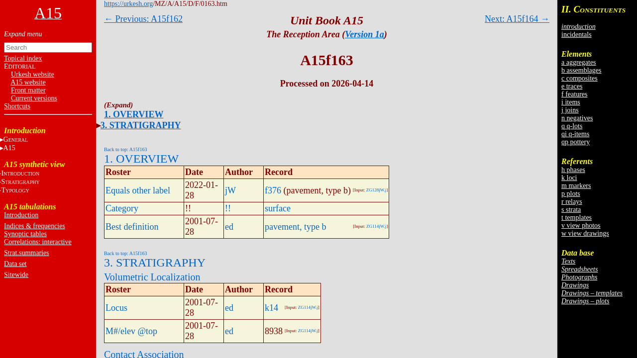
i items (570, 102)
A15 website (27, 82)
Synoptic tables (25, 234)
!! (228, 208)
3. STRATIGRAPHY (141, 125)
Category (122, 208)
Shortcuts (17, 106)
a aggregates (578, 62)
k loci (569, 177)
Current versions (34, 98)
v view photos (581, 225)
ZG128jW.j (376, 189)
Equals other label (138, 190)
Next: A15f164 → (517, 19)
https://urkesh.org (128, 3)
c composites (579, 78)
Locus (116, 308)
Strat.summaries (26, 253)
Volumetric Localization (152, 276)
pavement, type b (295, 227)
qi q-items (575, 134)
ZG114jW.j (376, 226)
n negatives (577, 118)
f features (574, 94)
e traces (571, 86)
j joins (570, 110)
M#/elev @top (131, 331)
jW (230, 190)
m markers (576, 185)
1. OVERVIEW (133, 114)
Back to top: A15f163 (125, 149)
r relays (571, 201)
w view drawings (585, 233)
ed (229, 227)
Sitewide (16, 274)
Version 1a (364, 34)
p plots (570, 193)
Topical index (23, 58)
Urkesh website (32, 74)
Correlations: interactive (38, 242)
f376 (273, 190)
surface (278, 208)
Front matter (28, 90)
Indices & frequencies (34, 226)
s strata (571, 209)
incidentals (576, 34)
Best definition (132, 227)
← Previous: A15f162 (143, 19)
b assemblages (581, 70)
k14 (271, 308)
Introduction (21, 215)
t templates (576, 217)
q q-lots (571, 126)
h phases (573, 170)
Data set (15, 264)
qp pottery (575, 142)
